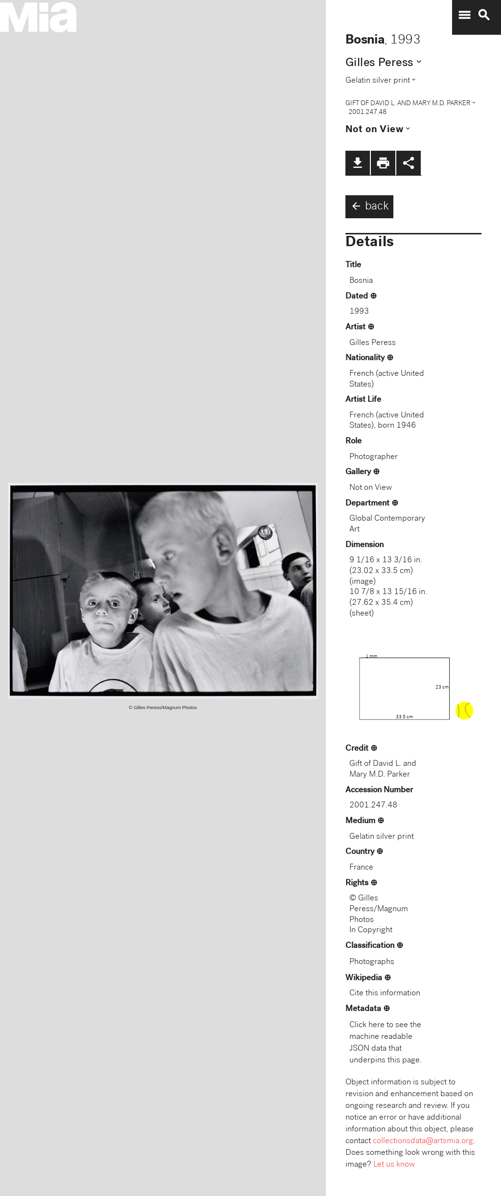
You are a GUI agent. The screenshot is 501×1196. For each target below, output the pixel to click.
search (484, 15)
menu (464, 15)
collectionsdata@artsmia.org (423, 1141)
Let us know (394, 1165)
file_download (357, 163)
